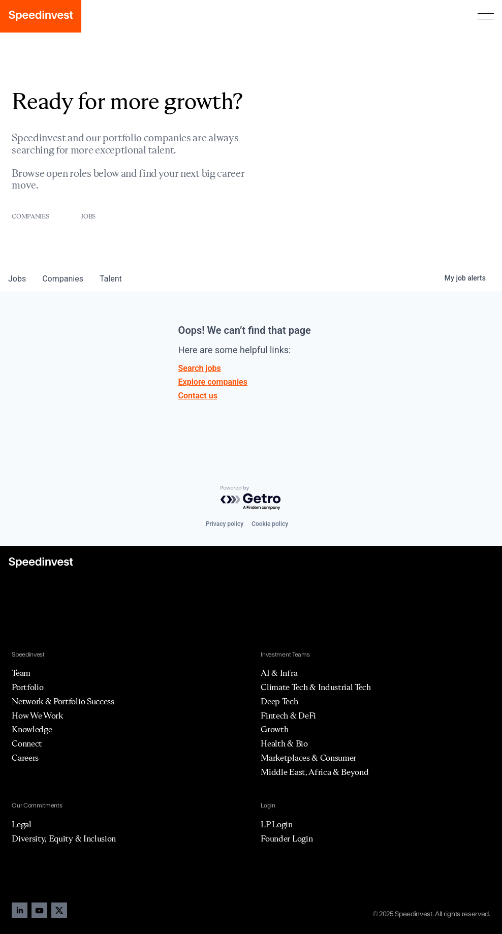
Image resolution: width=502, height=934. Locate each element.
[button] (485, 16)
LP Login (276, 824)
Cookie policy (270, 523)
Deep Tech (279, 701)
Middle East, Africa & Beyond (314, 772)
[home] (40, 16)
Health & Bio (284, 743)
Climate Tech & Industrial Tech (315, 687)
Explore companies (212, 382)
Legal (21, 824)
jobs (17, 279)
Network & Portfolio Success (63, 701)
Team (21, 673)
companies (62, 279)
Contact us (197, 395)
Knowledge (32, 729)
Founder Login (286, 838)
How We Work (37, 715)
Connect (27, 743)
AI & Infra (279, 673)
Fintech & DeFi (288, 715)
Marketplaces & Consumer (308, 758)
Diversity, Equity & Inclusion (64, 838)
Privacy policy (224, 523)
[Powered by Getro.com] (251, 498)
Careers (25, 758)
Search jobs (199, 368)
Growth (274, 729)
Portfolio (27, 687)
